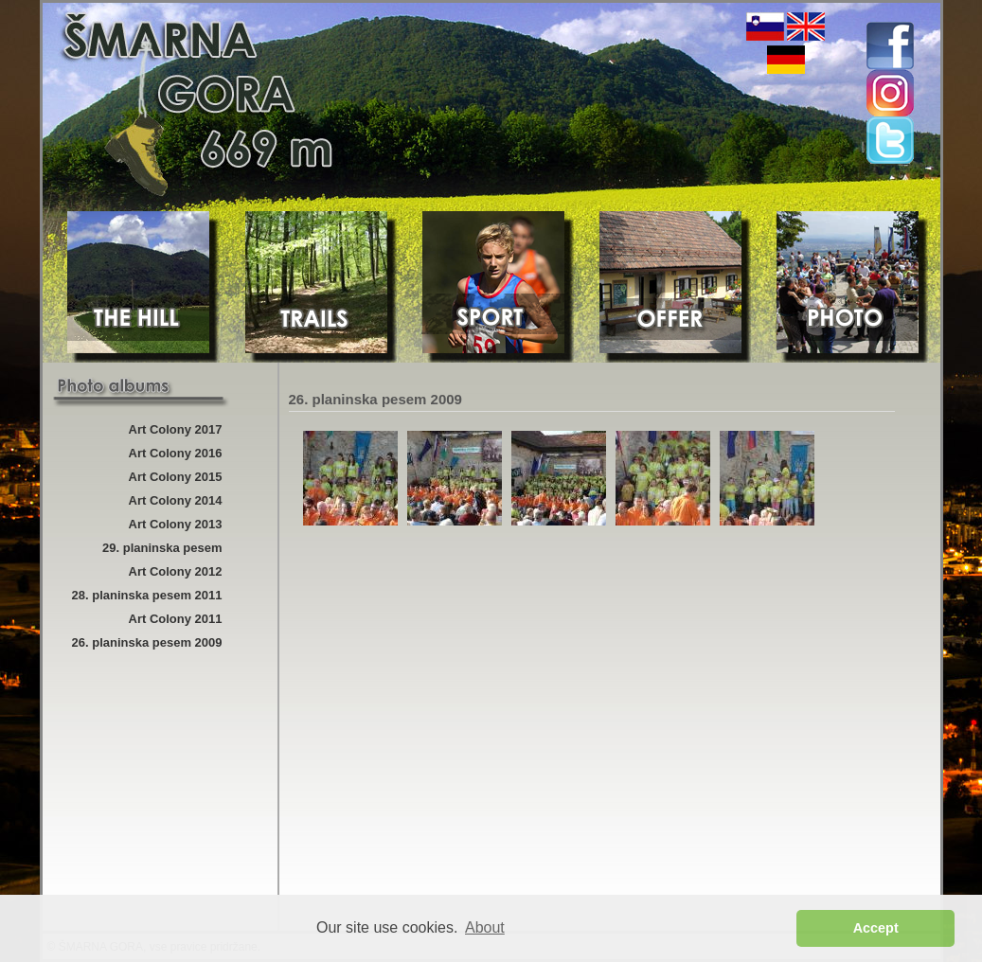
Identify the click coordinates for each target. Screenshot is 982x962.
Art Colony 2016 (176, 453)
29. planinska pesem (162, 548)
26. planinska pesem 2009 (147, 642)
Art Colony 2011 (176, 619)
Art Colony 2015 (176, 477)
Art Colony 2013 (176, 524)
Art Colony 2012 (176, 571)
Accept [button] (876, 927)
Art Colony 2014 (176, 500)
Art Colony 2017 (176, 429)
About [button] (485, 927)
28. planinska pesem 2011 (147, 595)
